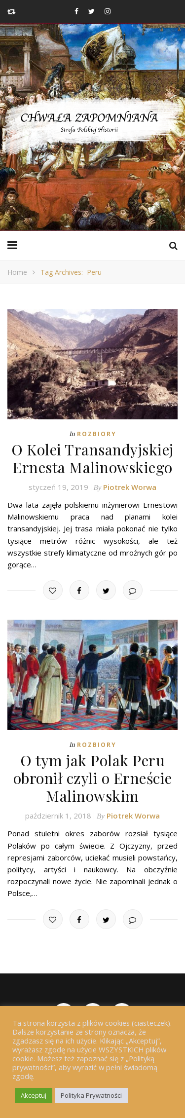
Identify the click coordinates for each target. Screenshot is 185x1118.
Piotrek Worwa (129, 487)
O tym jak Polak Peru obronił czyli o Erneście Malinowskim (92, 778)
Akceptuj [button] (33, 1095)
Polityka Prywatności (91, 1095)
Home (17, 272)
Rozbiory (96, 434)
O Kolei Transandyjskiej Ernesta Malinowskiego (92, 458)
